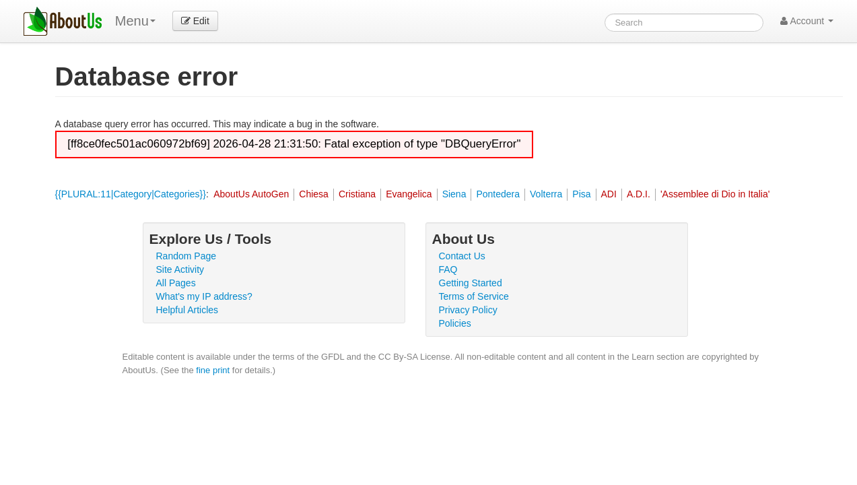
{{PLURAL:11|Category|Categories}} (130, 194)
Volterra (546, 194)
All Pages (176, 283)
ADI (609, 194)
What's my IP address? (204, 296)
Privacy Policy (468, 309)
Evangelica (409, 194)
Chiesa (314, 194)
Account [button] (806, 20)
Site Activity (180, 269)
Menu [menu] (135, 20)
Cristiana (357, 194)
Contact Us (462, 256)
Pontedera (498, 194)
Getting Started (470, 283)
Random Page (186, 256)
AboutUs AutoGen (251, 194)
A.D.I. (638, 194)
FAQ (448, 269)
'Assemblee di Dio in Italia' (715, 194)
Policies (455, 323)
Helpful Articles (187, 309)
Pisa (581, 194)
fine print (213, 370)
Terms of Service (474, 296)
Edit (195, 20)
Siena (454, 194)
